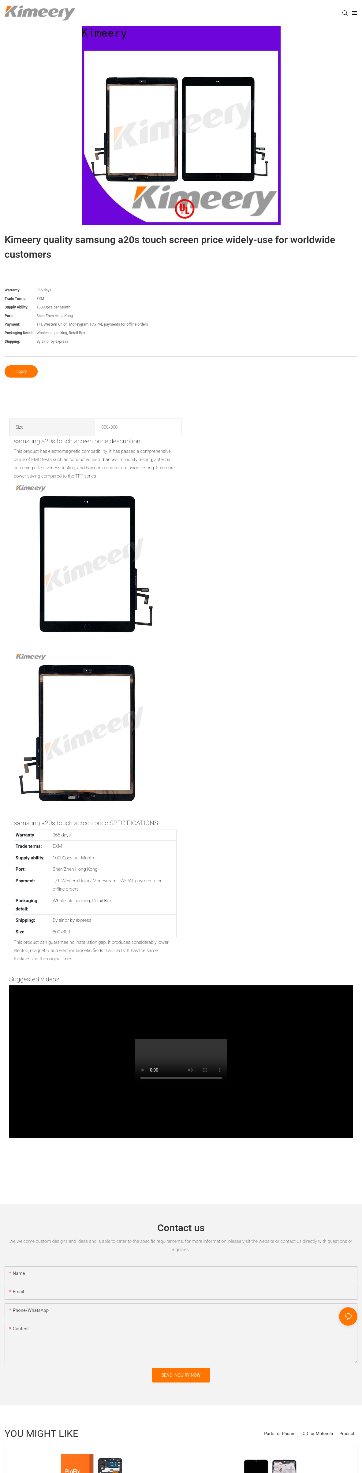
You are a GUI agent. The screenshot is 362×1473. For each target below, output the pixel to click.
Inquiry (21, 371)
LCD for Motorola (316, 1433)
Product (346, 1433)
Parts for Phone (279, 1433)
